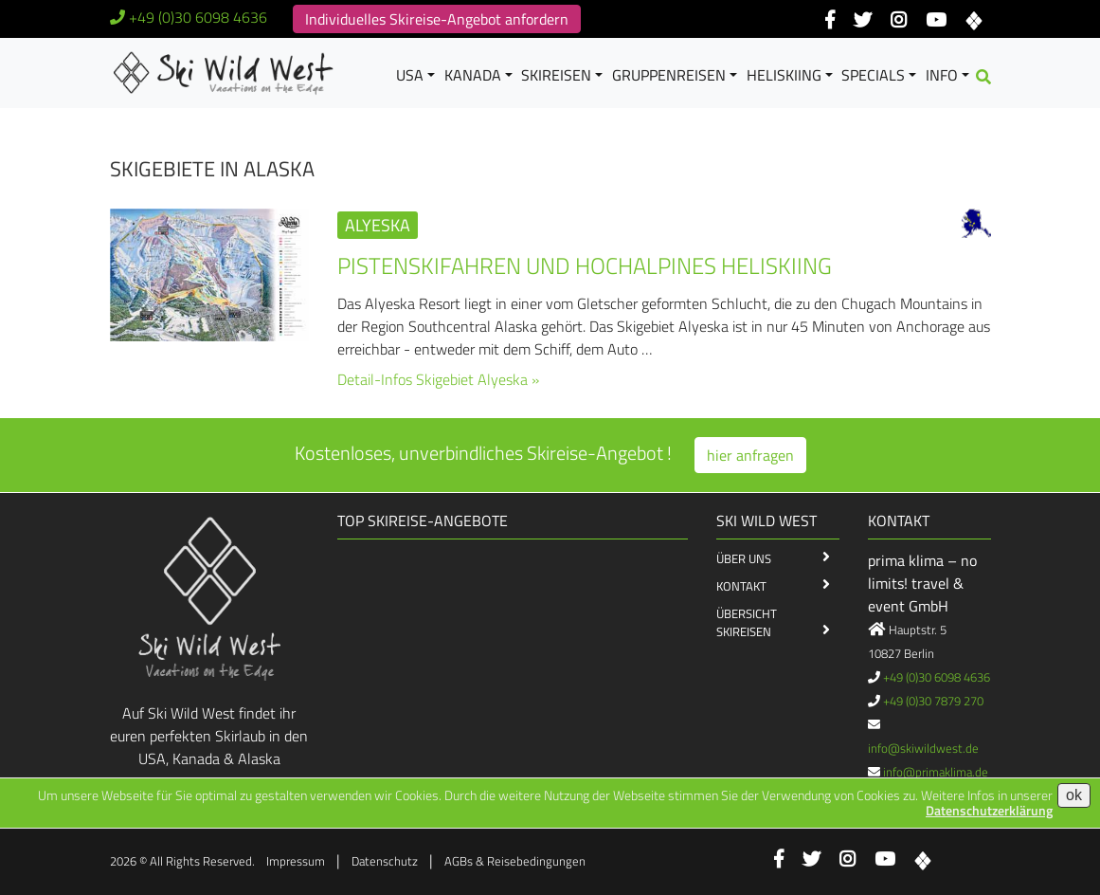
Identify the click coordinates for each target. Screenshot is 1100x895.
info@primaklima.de (935, 771)
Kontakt (741, 585)
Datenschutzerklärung (989, 810)
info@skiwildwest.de (923, 748)
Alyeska (377, 225)
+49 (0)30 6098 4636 (198, 17)
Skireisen (556, 75)
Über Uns (743, 558)
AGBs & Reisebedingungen (515, 860)
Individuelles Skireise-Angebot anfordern (436, 19)
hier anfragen (750, 455)
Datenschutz (385, 860)
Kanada (472, 75)
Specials (873, 75)
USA (410, 75)
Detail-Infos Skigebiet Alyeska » (438, 379)
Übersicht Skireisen (746, 622)
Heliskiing (784, 75)
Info (942, 75)
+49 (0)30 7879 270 (933, 700)
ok (1074, 795)
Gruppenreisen (669, 75)
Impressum (295, 860)
